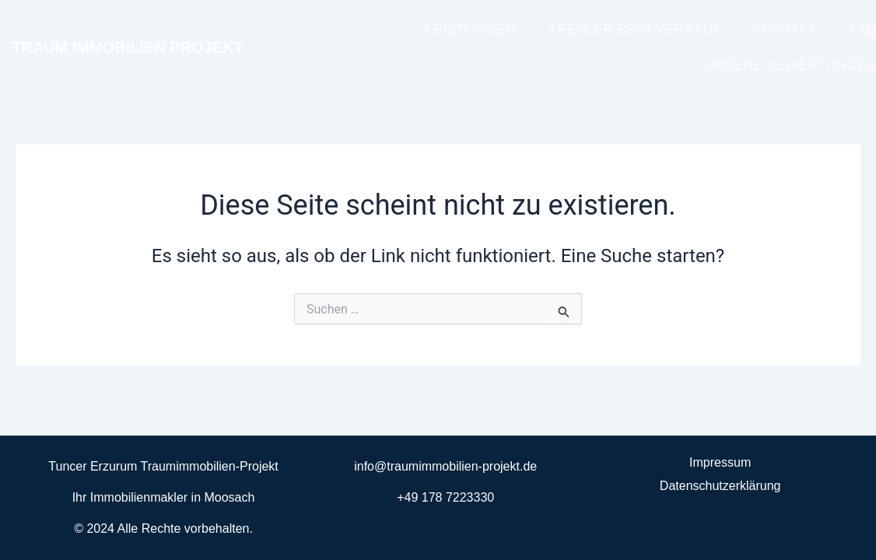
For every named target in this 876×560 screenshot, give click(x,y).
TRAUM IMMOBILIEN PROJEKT (128, 47)
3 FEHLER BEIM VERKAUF (633, 29)
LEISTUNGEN (470, 29)
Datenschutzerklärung (720, 485)
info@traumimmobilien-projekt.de (445, 466)
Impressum (720, 462)
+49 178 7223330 (445, 497)
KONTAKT (785, 29)
